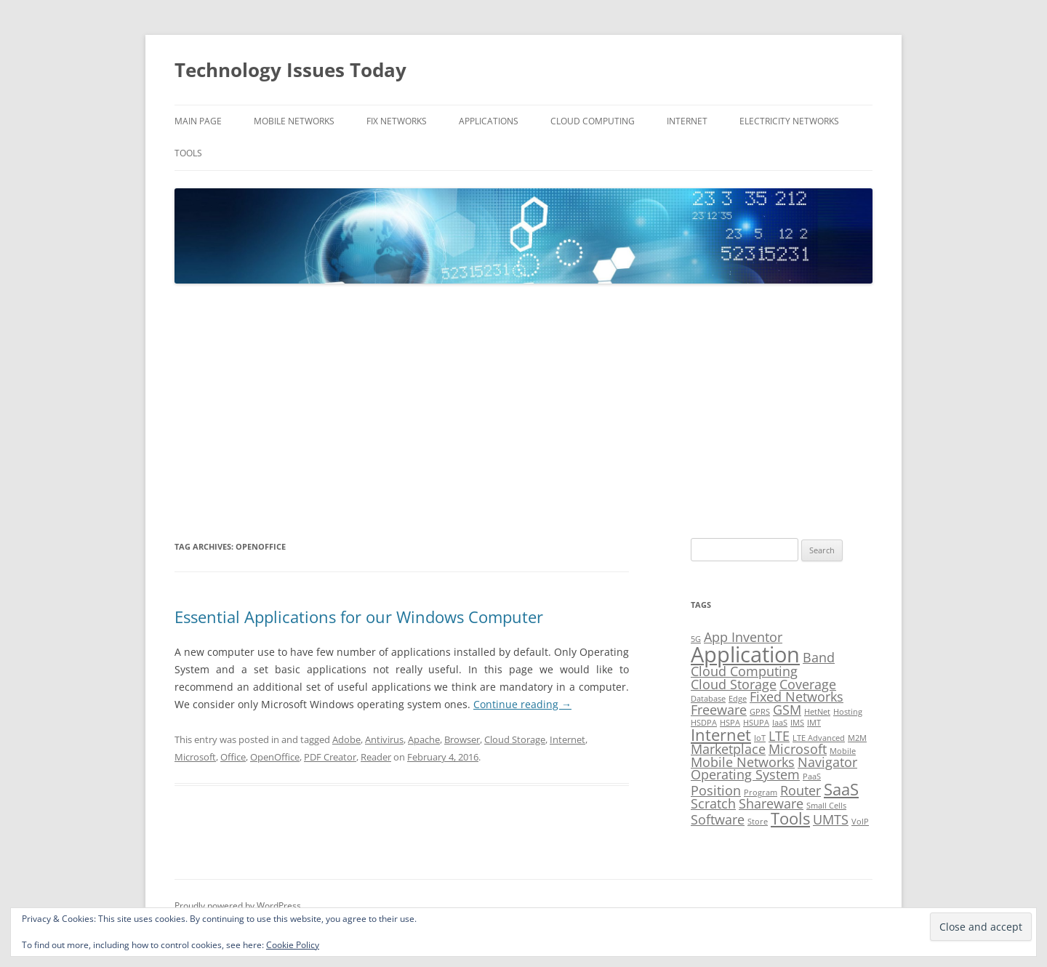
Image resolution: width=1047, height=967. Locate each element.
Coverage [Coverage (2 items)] (807, 684)
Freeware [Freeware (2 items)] (719, 709)
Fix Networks (396, 121)
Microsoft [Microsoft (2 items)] (798, 749)
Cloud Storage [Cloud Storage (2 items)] (734, 684)
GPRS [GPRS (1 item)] (760, 712)
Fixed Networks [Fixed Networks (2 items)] (796, 696)
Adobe (346, 739)
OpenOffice (275, 756)
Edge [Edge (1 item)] (738, 699)
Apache (424, 739)
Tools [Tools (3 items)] (790, 818)
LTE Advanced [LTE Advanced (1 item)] (819, 738)
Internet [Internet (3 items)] (721, 734)
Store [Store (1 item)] (757, 821)
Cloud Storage (514, 739)
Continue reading (522, 704)
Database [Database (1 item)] (708, 699)
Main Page (198, 121)
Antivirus (384, 739)
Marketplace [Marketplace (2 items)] (728, 749)
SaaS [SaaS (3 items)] (841, 789)
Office (233, 756)
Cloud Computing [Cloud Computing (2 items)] (744, 671)
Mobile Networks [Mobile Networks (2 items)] (743, 762)
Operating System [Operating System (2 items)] (745, 774)
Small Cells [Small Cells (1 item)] (826, 806)
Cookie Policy (292, 945)
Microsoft (195, 756)
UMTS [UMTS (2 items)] (831, 819)
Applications (488, 121)
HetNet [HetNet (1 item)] (817, 712)
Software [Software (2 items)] (718, 819)
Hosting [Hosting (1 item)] (847, 712)
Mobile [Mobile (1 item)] (843, 751)
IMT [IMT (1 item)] (814, 723)
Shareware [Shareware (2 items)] (771, 803)
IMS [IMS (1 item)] (797, 723)
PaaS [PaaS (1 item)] (812, 776)
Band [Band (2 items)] (819, 657)
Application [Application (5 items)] (745, 654)
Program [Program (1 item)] (760, 792)
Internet (687, 121)
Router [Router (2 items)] (800, 790)
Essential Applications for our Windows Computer (358, 616)
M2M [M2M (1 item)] (857, 738)
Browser (462, 739)
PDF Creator (330, 756)
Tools (188, 153)
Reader (376, 756)
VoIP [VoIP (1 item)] (860, 821)
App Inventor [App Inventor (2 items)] (743, 637)
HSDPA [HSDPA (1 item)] (704, 723)
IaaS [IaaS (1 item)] (779, 723)
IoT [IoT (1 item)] (760, 738)
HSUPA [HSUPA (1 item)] (756, 723)
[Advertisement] (523, 411)
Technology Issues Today (290, 70)
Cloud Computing (592, 121)
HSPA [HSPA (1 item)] (730, 723)
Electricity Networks (789, 121)
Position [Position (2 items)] (716, 790)
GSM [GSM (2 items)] (787, 709)
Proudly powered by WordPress (237, 905)
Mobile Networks (294, 121)
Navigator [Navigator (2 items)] (827, 762)
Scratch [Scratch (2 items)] (713, 803)
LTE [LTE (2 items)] (779, 736)
